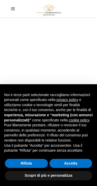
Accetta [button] (70, 163)
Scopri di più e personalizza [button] (48, 175)
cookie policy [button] (79, 120)
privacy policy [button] (67, 100)
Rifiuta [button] (26, 163)
